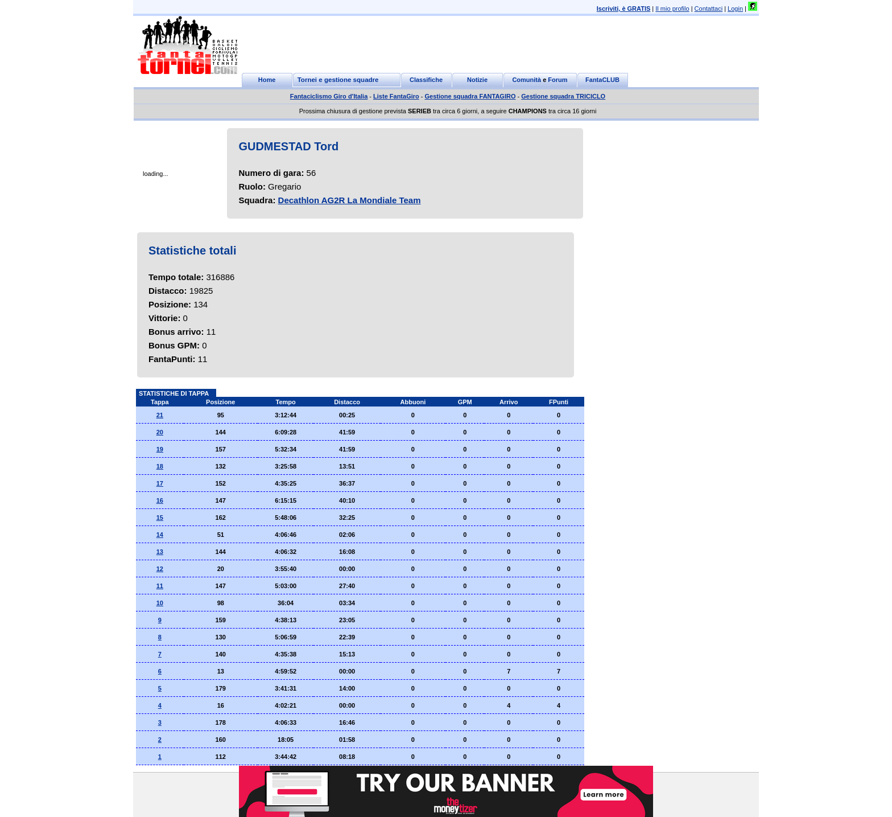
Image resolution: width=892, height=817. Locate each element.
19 (159, 449)
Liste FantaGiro (396, 96)
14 (159, 534)
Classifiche (426, 79)
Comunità (526, 79)
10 (159, 603)
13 (159, 551)
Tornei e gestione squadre (338, 79)
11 (159, 585)
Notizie (477, 79)
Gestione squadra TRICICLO (563, 96)
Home (267, 79)
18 (159, 466)
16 (159, 500)
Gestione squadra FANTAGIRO (470, 96)
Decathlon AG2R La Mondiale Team (349, 200)
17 (159, 483)
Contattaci (709, 8)
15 (159, 517)
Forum (557, 79)
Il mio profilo (672, 8)
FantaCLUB (602, 79)
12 (159, 568)
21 (159, 415)
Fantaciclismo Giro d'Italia (329, 96)
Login (735, 8)
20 (159, 432)
